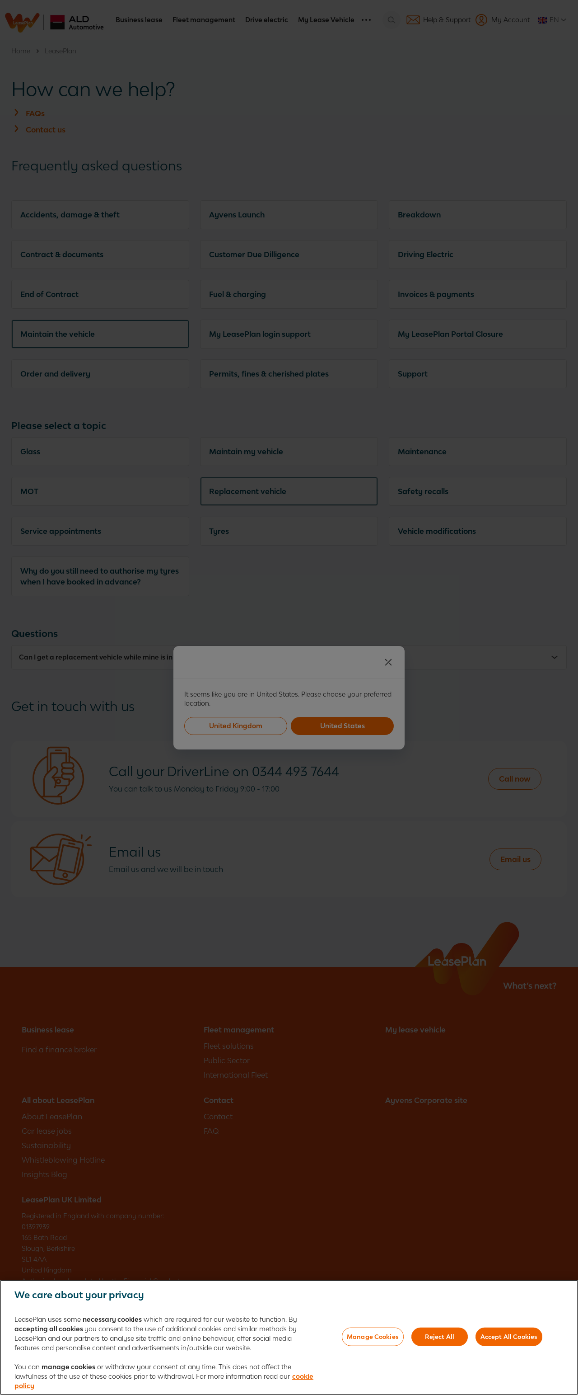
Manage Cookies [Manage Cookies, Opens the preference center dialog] (373, 1338)
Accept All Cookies (508, 1338)
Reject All (439, 1338)
